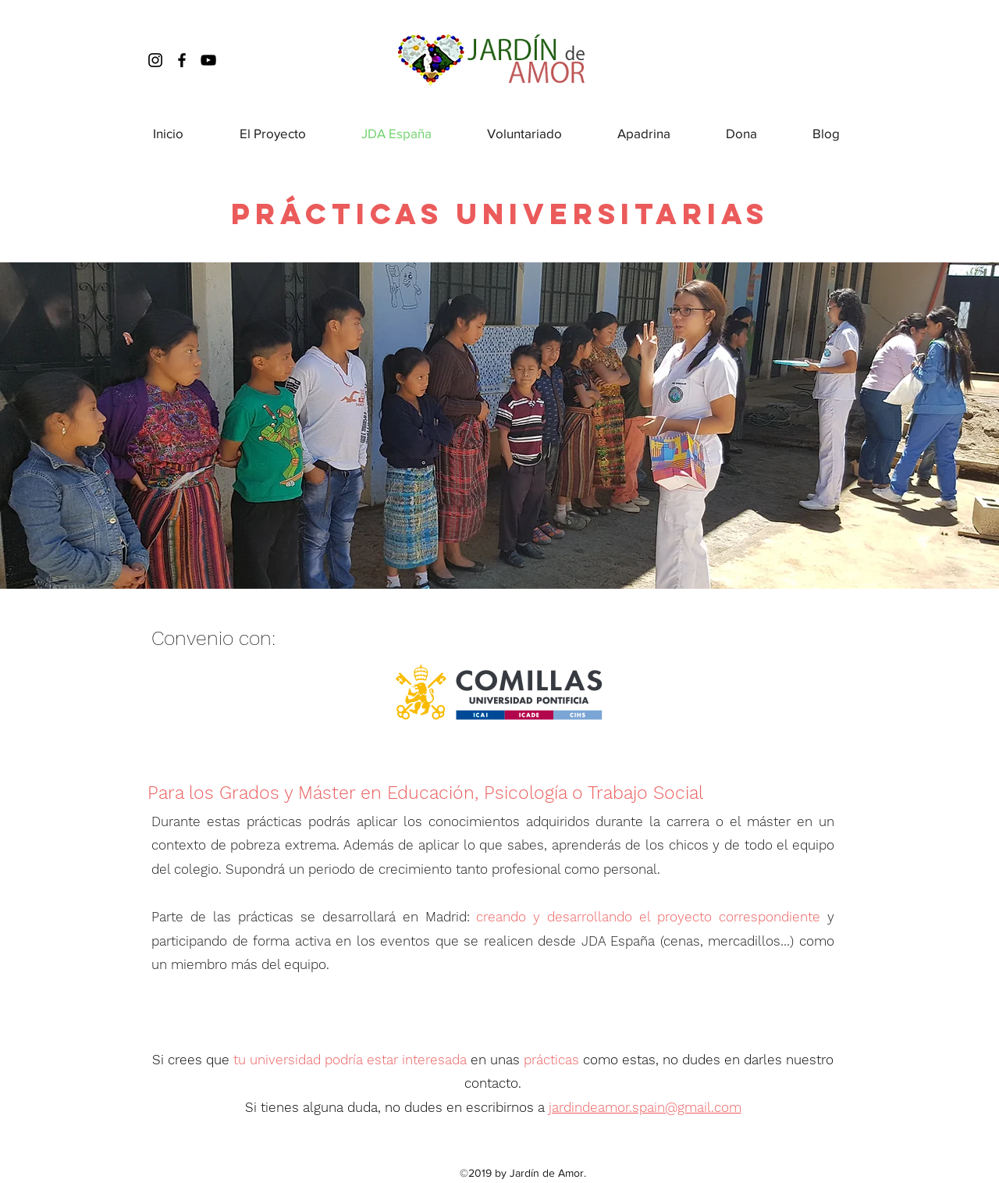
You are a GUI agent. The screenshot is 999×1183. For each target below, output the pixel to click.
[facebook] (181, 60)
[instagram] (155, 60)
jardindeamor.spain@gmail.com (645, 1107)
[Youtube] (208, 60)
